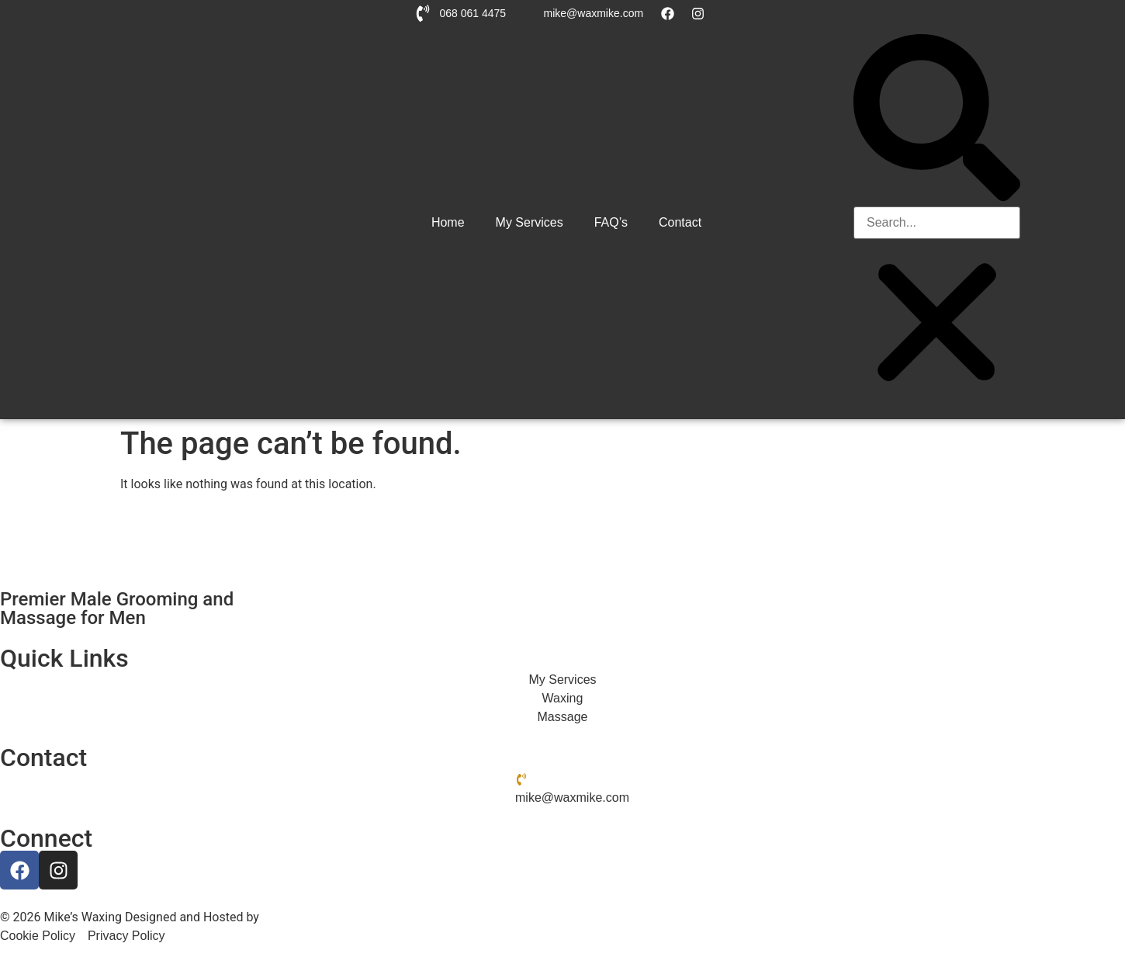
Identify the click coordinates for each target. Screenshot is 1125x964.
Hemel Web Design (314, 917)
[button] (936, 120)
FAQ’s (611, 222)
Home (448, 222)
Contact (680, 222)
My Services (529, 222)
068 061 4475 (472, 13)
